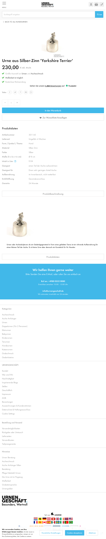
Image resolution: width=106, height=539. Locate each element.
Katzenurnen (7, 349)
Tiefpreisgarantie (9, 443)
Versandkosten (8, 440)
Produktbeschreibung (53, 193)
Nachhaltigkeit (8, 378)
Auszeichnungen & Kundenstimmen (16, 405)
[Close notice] (102, 536)
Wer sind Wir (7, 374)
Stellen (4, 386)
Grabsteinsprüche (9, 484)
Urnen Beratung (8, 457)
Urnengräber (7, 488)
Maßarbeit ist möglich (14, 77)
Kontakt (5, 370)
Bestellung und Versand (12, 422)
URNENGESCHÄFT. (10, 364)
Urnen (24, 73)
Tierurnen (6, 341)
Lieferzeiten (6, 436)
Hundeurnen (7, 345)
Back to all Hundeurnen (16, 21)
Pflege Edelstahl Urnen (11, 472)
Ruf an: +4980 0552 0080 (53, 281)
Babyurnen (6, 333)
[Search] (99, 14)
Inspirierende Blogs (10, 382)
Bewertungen (7, 401)
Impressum (6, 394)
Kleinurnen (6, 330)
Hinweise (6, 451)
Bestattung (6, 469)
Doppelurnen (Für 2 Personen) (14, 326)
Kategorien (6, 308)
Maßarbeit (6, 480)
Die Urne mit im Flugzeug (12, 476)
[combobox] (48, 14)
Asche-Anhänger (9, 318)
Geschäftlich (7, 390)
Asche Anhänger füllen (11, 465)
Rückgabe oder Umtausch (12, 432)
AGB (4, 397)
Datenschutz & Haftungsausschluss (16, 409)
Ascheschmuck (37, 73)
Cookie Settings (8, 413)
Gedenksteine (8, 357)
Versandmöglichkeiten (11, 428)
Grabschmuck (7, 353)
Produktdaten (53, 256)
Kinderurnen (7, 337)
